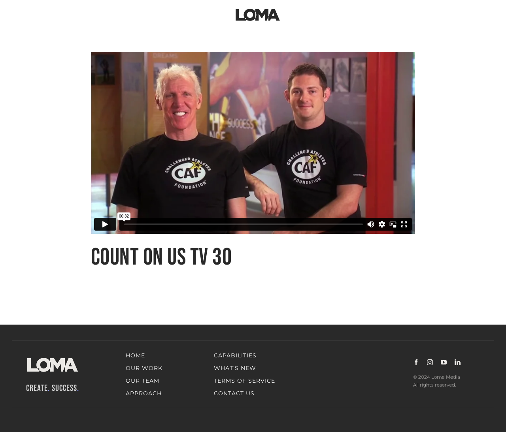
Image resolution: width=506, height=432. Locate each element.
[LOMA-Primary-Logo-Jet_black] (257, 9)
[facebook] (416, 362)
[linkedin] (458, 362)
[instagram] (430, 362)
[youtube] (444, 362)
